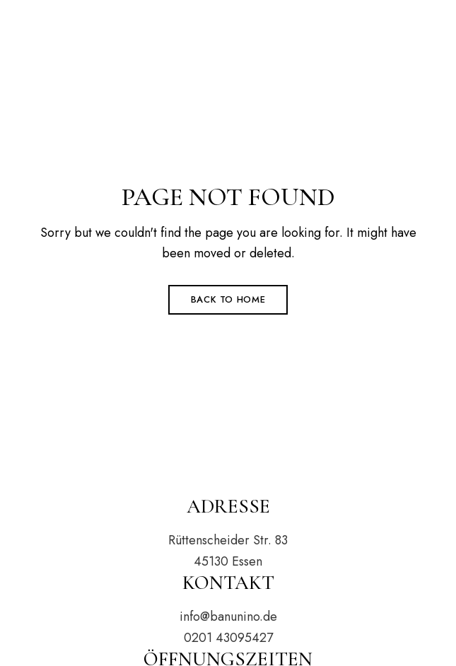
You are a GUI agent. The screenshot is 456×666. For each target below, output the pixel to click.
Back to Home (228, 299)
